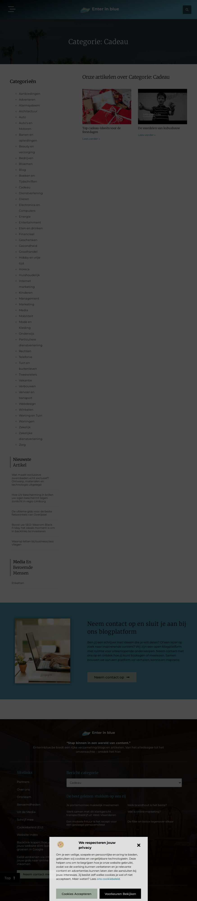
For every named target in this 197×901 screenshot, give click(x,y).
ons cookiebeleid (108, 879)
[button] (138, 845)
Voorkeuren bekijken (120, 894)
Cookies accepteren (77, 894)
